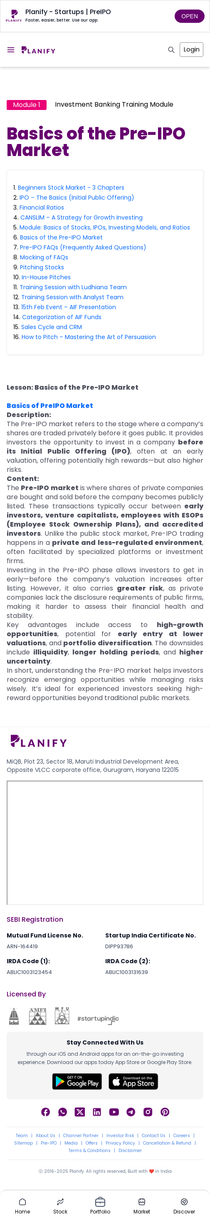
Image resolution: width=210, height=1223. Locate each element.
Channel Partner (81, 1136)
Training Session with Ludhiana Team (73, 287)
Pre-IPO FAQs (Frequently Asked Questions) (83, 247)
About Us (45, 1136)
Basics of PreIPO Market (50, 405)
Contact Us (154, 1136)
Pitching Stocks (42, 267)
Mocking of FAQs (44, 257)
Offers (92, 1143)
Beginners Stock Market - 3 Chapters (71, 187)
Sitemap (23, 1143)
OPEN (189, 16)
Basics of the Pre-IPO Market (61, 237)
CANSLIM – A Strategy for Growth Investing (81, 217)
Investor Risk (120, 1136)
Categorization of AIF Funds (61, 317)
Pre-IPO (49, 1143)
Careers (181, 1136)
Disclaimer (130, 1151)
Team (22, 1136)
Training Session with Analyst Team (72, 297)
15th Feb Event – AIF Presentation (68, 307)
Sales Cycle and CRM (51, 327)
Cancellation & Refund (167, 1143)
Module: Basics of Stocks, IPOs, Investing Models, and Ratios (105, 227)
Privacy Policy (120, 1143)
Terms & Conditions (90, 1151)
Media (71, 1143)
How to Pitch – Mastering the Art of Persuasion (89, 337)
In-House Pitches (46, 277)
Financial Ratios (42, 207)
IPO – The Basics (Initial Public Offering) (77, 197)
